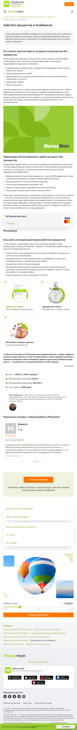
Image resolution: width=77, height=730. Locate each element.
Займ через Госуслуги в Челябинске (16, 633)
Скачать (69, 4)
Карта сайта (27, 703)
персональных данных (36, 726)
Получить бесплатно (38, 615)
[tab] (34, 461)
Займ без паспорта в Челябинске (38, 644)
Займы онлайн (18, 668)
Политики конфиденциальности (28, 727)
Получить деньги (38, 479)
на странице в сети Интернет (41, 723)
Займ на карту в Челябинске (13, 644)
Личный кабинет (72, 11)
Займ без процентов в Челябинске (42, 640)
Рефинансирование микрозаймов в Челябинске (49, 633)
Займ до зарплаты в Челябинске (15, 637)
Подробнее (11, 223)
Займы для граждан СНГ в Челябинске (17, 629)
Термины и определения (11, 703)
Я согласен (66, 727)
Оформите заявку (14, 306)
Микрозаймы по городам (43, 703)
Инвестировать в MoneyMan (38, 662)
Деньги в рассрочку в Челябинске (15, 640)
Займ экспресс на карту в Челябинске (47, 629)
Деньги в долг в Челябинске (39, 637)
